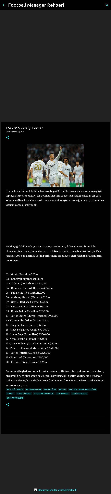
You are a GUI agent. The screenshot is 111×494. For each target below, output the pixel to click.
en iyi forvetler (33, 389)
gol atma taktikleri (43, 394)
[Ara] (68, 5)
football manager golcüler (82, 389)
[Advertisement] (55, 99)
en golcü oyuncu (15, 389)
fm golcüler (50, 389)
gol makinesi (63, 394)
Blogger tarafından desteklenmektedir (55, 490)
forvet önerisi (24, 394)
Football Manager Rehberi (36, 5)
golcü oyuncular (15, 398)
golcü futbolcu (79, 394)
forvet (10, 394)
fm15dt (62, 389)
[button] (7, 138)
